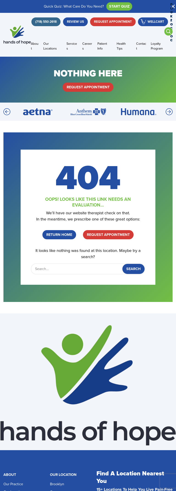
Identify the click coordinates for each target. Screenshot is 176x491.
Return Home (59, 234)
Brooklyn (57, 484)
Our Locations (50, 46)
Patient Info (102, 46)
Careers (87, 46)
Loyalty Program (157, 46)
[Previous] (6, 111)
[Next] (169, 111)
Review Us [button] (75, 21)
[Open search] (168, 31)
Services (71, 46)
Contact (141, 46)
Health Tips (121, 46)
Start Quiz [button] (119, 6)
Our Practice (13, 484)
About (34, 46)
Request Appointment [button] (113, 21)
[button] (173, 6)
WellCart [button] (156, 21)
